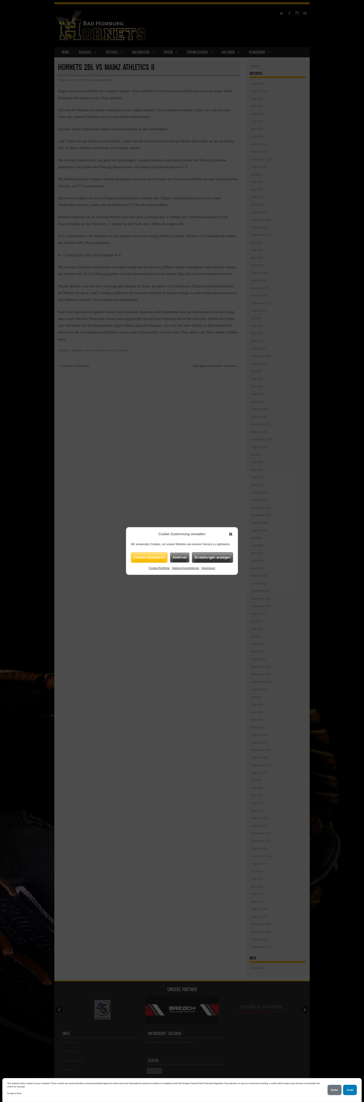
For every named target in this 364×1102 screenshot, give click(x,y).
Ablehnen (179, 557)
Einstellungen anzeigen (213, 557)
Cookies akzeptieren (149, 557)
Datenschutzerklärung (185, 568)
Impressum (208, 568)
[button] (230, 534)
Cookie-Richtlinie (159, 568)
